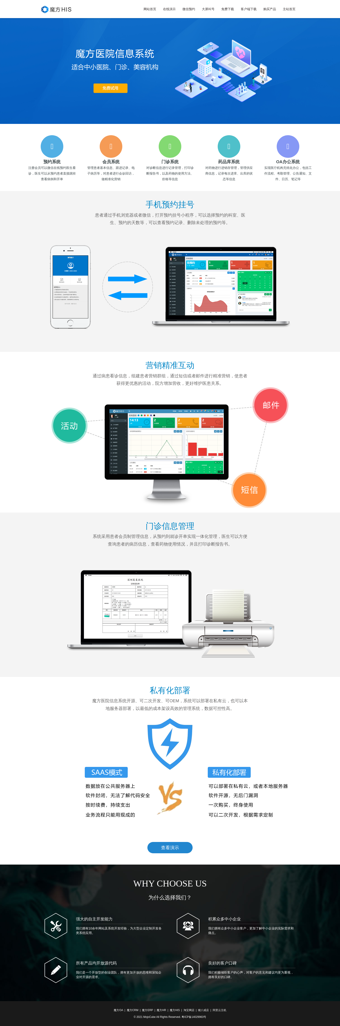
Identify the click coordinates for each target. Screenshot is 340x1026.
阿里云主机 (219, 1010)
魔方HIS (175, 1010)
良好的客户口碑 (222, 963)
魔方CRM (132, 1010)
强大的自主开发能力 (94, 919)
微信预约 (188, 9)
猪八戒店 (203, 1010)
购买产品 (269, 9)
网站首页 (150, 9)
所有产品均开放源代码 (96, 963)
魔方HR (161, 1010)
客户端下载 (249, 9)
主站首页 (289, 9)
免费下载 (227, 9)
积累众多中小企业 (224, 919)
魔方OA (118, 1010)
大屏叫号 (208, 9)
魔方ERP (147, 1010)
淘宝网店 (189, 1010)
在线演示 (169, 9)
